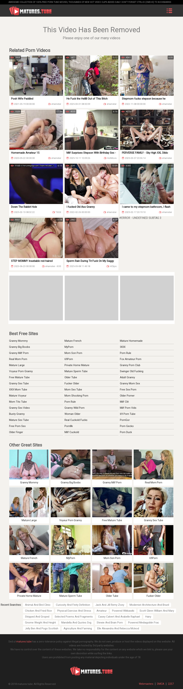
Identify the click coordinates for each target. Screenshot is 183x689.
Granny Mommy (18, 340)
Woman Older (72, 414)
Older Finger (16, 432)
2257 (171, 683)
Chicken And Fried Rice (38, 610)
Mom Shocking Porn (76, 395)
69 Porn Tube (127, 414)
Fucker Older (72, 383)
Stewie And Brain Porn (110, 622)
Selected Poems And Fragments (74, 616)
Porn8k (69, 426)
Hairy (148, 616)
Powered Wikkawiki (123, 610)
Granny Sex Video (19, 407)
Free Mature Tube (19, 377)
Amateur (102, 610)
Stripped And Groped (37, 616)
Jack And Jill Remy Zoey (109, 604)
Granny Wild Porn (75, 407)
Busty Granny (17, 414)
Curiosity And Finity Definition (73, 604)
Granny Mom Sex (130, 383)
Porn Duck (126, 432)
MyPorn (69, 347)
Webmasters (146, 683)
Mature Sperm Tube (76, 371)
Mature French (73, 340)
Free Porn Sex (17, 426)
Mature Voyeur (17, 395)
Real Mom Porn (18, 359)
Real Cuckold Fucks (76, 420)
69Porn (69, 359)
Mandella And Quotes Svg (76, 622)
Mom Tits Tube (18, 401)
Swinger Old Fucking (131, 371)
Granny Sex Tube (19, 383)
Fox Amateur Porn (130, 359)
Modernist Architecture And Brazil (149, 604)
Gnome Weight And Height (40, 622)
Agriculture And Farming (78, 628)
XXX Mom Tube (18, 389)
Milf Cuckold (72, 432)
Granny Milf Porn (19, 353)
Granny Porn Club (130, 365)
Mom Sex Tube (73, 389)
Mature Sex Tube (19, 420)
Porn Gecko (127, 426)
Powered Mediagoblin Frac (143, 622)
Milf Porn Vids (128, 407)
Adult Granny (127, 377)
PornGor (125, 420)
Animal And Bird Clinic (38, 604)
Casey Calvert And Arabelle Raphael (119, 616)
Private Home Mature (77, 365)
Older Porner (127, 395)
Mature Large (17, 365)
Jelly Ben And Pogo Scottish (41, 628)
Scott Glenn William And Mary (157, 610)
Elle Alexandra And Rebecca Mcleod (118, 628)
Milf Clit (124, 401)
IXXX (122, 347)
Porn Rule (125, 353)
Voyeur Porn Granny (21, 371)
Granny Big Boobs (19, 347)
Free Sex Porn (128, 389)
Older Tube (71, 377)
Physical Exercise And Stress (74, 610)
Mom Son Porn (73, 353)
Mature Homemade (131, 340)
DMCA (160, 683)
